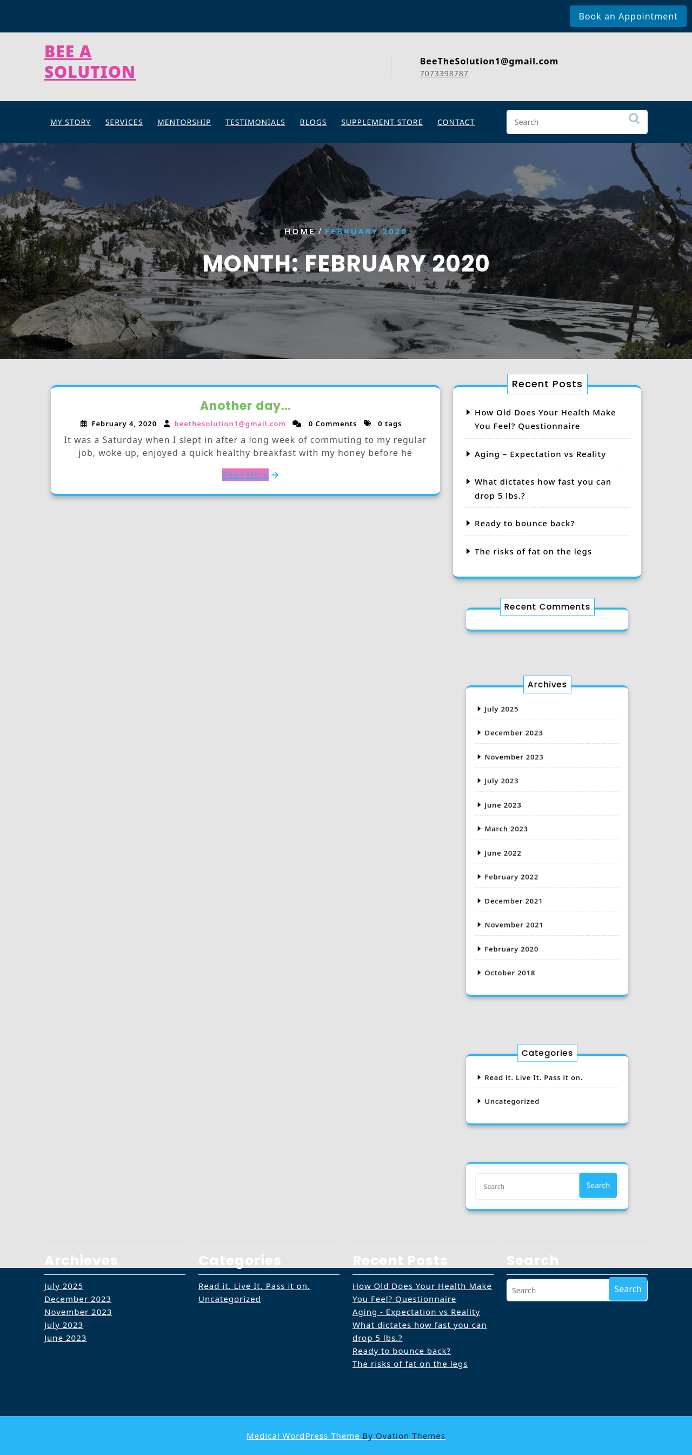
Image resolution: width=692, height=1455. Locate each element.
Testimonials (255, 120)
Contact (456, 120)
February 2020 (522, 914)
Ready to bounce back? (525, 522)
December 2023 (524, 767)
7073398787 (444, 69)
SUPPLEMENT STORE (382, 120)
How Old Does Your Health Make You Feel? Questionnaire (422, 1243)
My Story (70, 120)
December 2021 (524, 881)
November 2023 (524, 783)
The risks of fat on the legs (533, 549)
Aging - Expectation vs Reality (416, 1262)
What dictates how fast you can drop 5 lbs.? (419, 1282)
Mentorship (184, 120)
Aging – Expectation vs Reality (540, 454)
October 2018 (521, 930)
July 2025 (516, 751)
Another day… (245, 407)
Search (634, 121)
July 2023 (516, 800)
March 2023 (519, 832)
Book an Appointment (628, 16)
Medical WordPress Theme (346, 1435)
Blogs (313, 120)
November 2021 (524, 898)
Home (299, 231)
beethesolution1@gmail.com (230, 424)
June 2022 (516, 848)
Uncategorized (523, 1097)
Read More (245, 473)
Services (124, 120)
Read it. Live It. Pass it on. (537, 1081)
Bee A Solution (90, 57)
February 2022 (522, 865)
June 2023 (516, 816)
